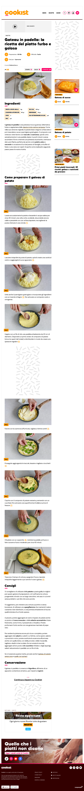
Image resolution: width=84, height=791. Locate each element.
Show (58, 13)
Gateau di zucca (62, 97)
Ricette (51, 13)
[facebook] (20, 759)
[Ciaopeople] (79, 787)
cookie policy (38, 775)
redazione (37, 777)
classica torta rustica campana (34, 127)
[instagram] (11, 759)
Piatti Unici (7, 710)
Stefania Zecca (13, 65)
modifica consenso (40, 780)
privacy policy (38, 772)
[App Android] (14, 787)
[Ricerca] (64, 13)
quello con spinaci (20, 656)
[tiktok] (6, 759)
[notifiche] (67, 772)
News (44, 13)
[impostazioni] (67, 778)
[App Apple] (5, 787)
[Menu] (77, 13)
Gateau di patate (63, 132)
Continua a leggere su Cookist (28, 679)
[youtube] (16, 759)
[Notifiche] (69, 13)
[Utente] (73, 13)
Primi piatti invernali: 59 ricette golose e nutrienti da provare (66, 169)
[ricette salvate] (67, 775)
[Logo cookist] (16, 13)
